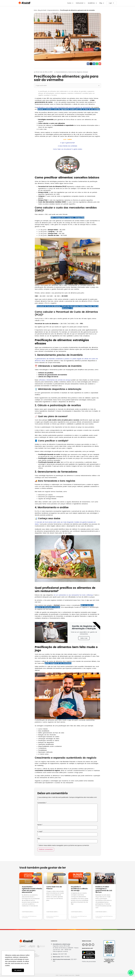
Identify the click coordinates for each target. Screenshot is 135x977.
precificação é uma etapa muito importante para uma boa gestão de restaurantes (63, 107)
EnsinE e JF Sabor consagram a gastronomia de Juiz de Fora (103, 889)
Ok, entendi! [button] (17, 970)
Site (38, 838)
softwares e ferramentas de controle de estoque (55, 380)
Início (35, 10)
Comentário (42, 802)
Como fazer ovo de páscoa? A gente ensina (67, 149)
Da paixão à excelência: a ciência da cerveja (79, 888)
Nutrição (85, 72)
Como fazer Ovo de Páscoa (54, 888)
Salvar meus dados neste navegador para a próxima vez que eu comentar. (64, 845)
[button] (88, 64)
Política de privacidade (89, 961)
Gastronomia (72, 72)
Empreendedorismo (53, 10)
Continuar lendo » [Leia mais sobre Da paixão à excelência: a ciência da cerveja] (77, 912)
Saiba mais (83, 638)
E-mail (40, 831)
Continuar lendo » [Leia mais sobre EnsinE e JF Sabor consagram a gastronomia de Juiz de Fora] (101, 912)
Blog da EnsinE (42, 10)
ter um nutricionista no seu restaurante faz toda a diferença (73, 595)
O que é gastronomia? (67, 143)
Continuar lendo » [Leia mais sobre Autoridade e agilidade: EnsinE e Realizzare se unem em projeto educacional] (28, 912)
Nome (39, 824)
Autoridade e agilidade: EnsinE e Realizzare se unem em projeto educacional (34, 889)
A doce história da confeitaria (67, 146)
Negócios (79, 72)
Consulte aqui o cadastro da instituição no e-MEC (109, 961)
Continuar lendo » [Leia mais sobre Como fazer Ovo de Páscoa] (52, 912)
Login (111, 3)
